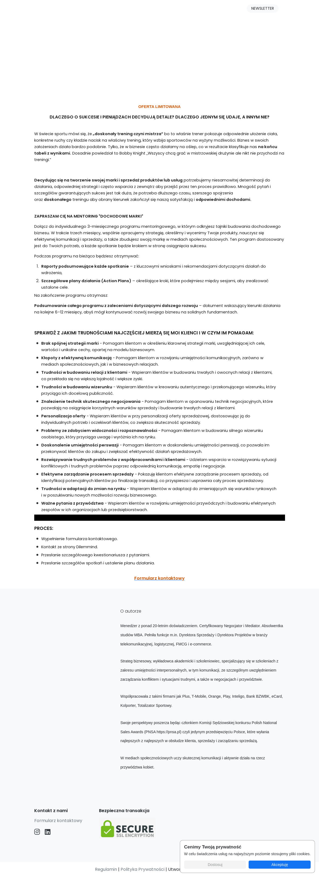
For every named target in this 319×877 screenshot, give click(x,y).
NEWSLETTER (262, 8)
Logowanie (223, 9)
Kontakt (192, 9)
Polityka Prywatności (142, 869)
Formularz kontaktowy (58, 820)
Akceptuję (279, 864)
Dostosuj (215, 864)
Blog (116, 9)
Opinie (166, 9)
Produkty (91, 9)
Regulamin (106, 869)
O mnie (140, 9)
